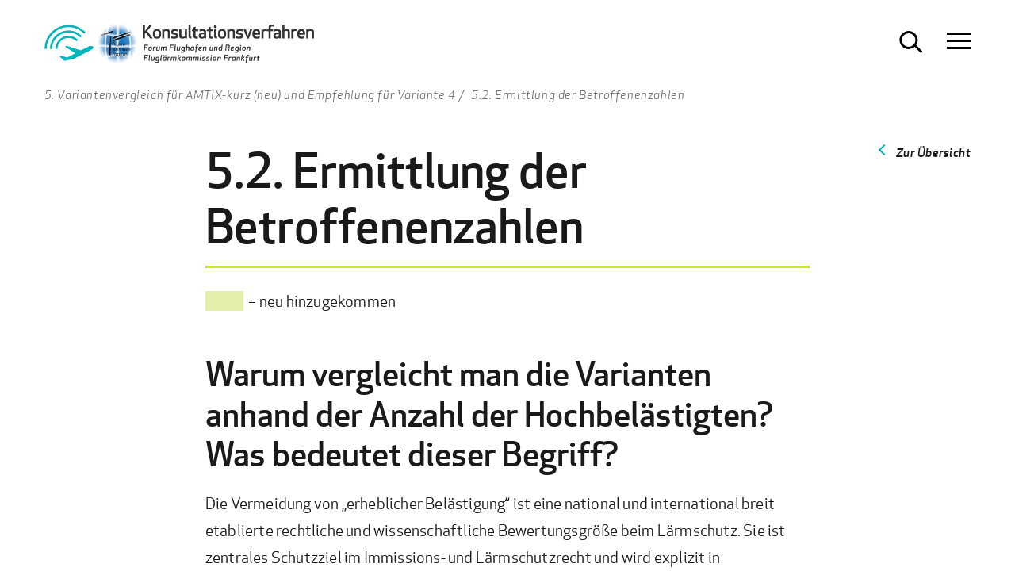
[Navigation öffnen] (958, 42)
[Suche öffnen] (911, 42)
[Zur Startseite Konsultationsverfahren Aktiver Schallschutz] (179, 48)
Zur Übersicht (933, 152)
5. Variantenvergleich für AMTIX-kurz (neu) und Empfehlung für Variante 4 (250, 94)
